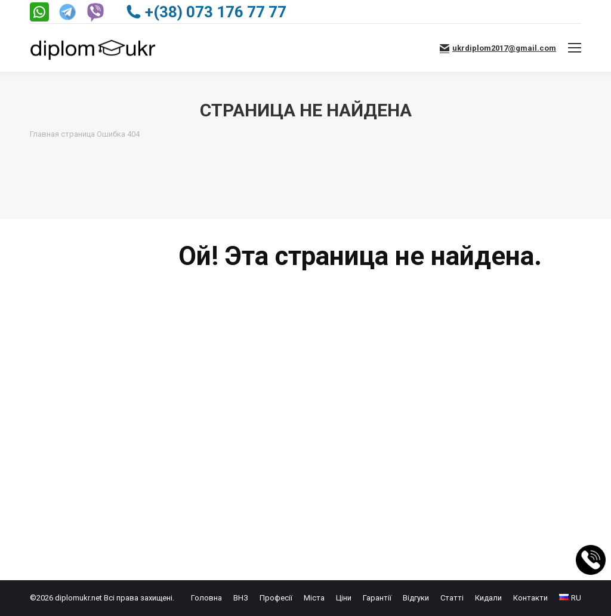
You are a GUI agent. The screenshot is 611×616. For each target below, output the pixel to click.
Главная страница (62, 134)
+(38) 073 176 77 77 (206, 12)
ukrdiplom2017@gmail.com (498, 48)
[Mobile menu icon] (574, 47)
